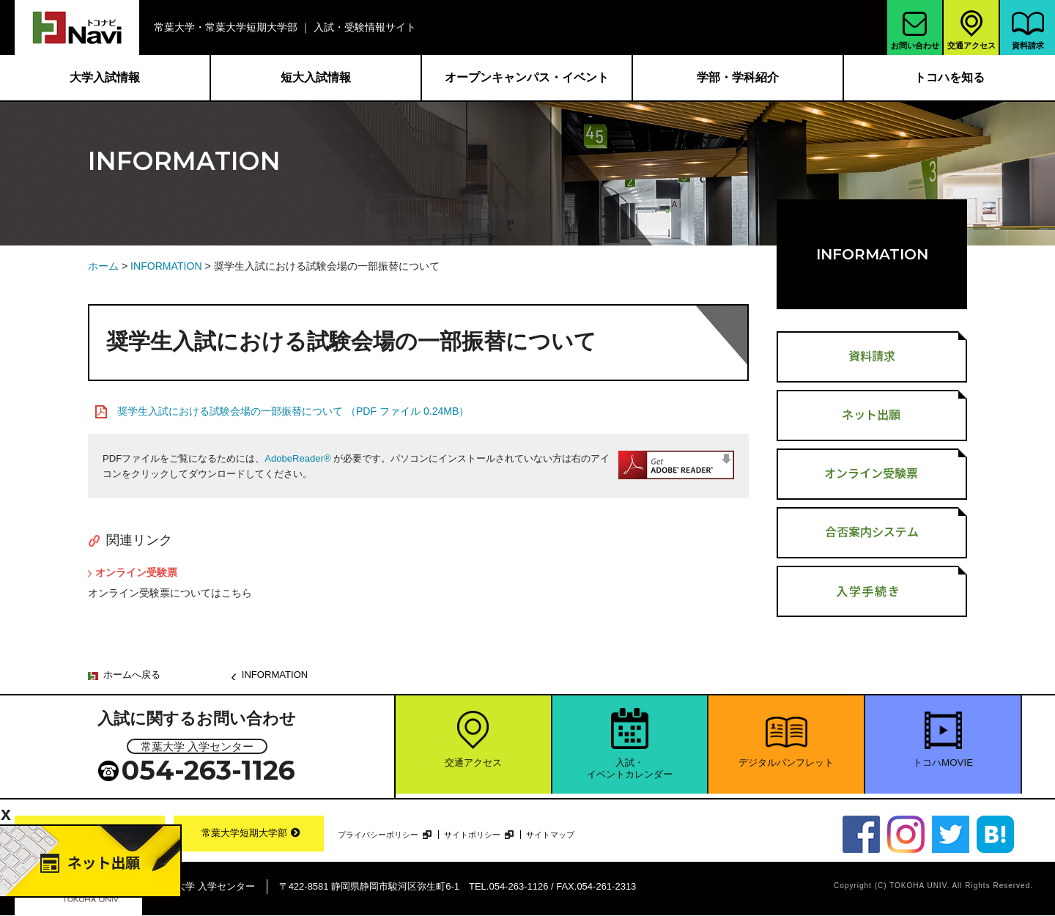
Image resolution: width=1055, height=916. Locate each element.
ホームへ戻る (131, 674)
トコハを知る (949, 77)
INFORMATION (166, 266)
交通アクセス (971, 28)
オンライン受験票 (136, 572)
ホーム (103, 266)
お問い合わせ (915, 31)
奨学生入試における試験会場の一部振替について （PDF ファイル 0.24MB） (293, 411)
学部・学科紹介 (738, 77)
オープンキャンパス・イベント (527, 77)
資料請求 (1028, 31)
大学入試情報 (105, 77)
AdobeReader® (297, 458)
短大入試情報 (316, 77)
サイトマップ (564, 834)
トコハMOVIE (942, 767)
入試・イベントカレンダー (629, 774)
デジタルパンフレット (786, 767)
